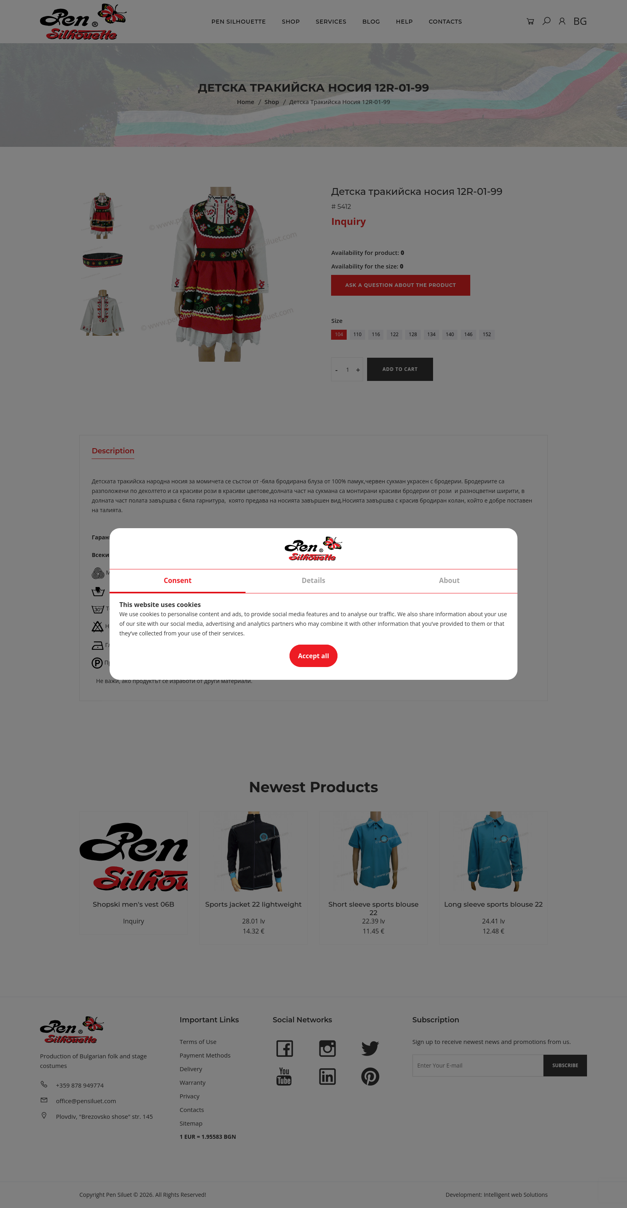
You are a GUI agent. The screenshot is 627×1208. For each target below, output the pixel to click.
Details (313, 580)
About (449, 580)
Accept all (313, 655)
